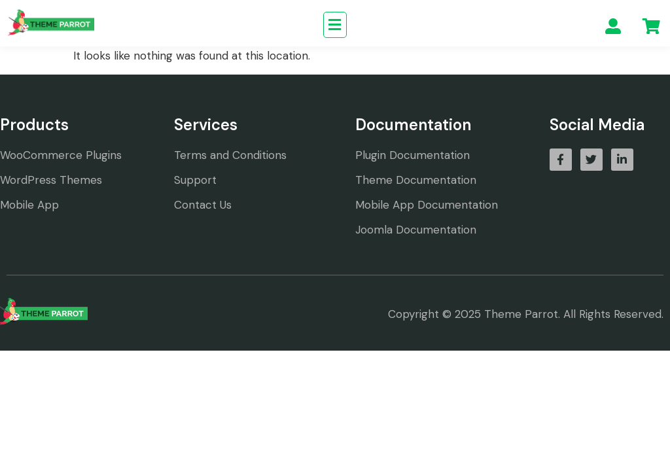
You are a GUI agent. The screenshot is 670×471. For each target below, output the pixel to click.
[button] (335, 25)
